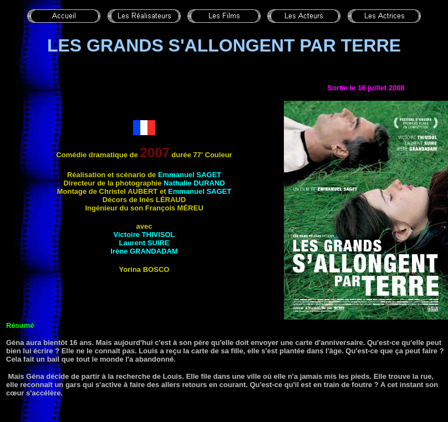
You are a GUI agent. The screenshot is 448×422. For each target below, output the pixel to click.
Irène (143, 251)
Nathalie (194, 183)
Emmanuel (189, 175)
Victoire (144, 234)
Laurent (144, 243)
